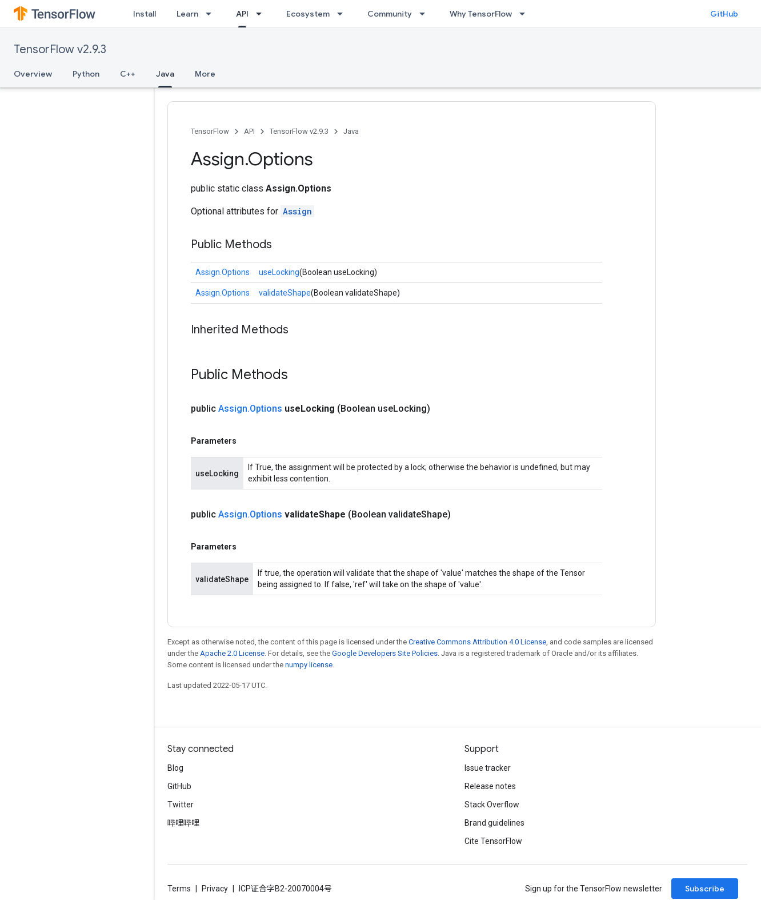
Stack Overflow (491, 804)
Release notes (490, 786)
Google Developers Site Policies (385, 653)
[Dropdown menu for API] (262, 13)
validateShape (285, 292)
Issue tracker (487, 767)
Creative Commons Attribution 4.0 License (477, 642)
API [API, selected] (242, 14)
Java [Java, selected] (165, 74)
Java (351, 131)
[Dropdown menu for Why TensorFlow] (525, 13)
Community (389, 14)
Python (86, 74)
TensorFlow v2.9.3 (60, 49)
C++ (127, 74)
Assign (297, 211)
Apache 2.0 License (232, 653)
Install (144, 14)
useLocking (279, 272)
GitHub (724, 14)
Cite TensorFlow (493, 841)
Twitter (180, 804)
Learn (187, 14)
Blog (175, 767)
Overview (33, 74)
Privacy (215, 888)
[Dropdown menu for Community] (425, 13)
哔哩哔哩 (183, 822)
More (205, 74)
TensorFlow (210, 131)
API (249, 131)
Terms (179, 888)
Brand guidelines (494, 822)
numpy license (309, 664)
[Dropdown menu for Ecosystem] (343, 13)
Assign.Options (222, 272)
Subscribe (704, 888)
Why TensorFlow (481, 14)
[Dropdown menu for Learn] (212, 13)
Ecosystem (308, 14)
